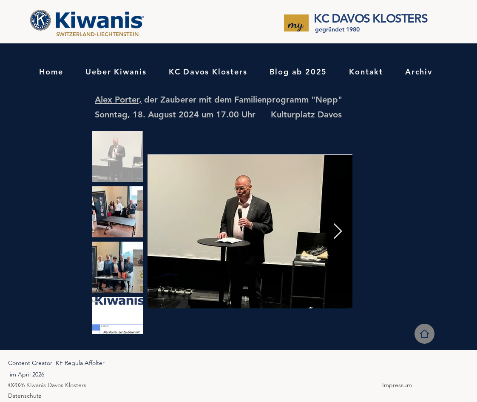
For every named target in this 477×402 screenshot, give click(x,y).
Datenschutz (24, 395)
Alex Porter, (118, 99)
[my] (296, 22)
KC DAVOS (342, 18)
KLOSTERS (398, 18)
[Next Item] (338, 231)
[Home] (424, 334)
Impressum (398, 385)
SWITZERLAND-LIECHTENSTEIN (98, 34)
